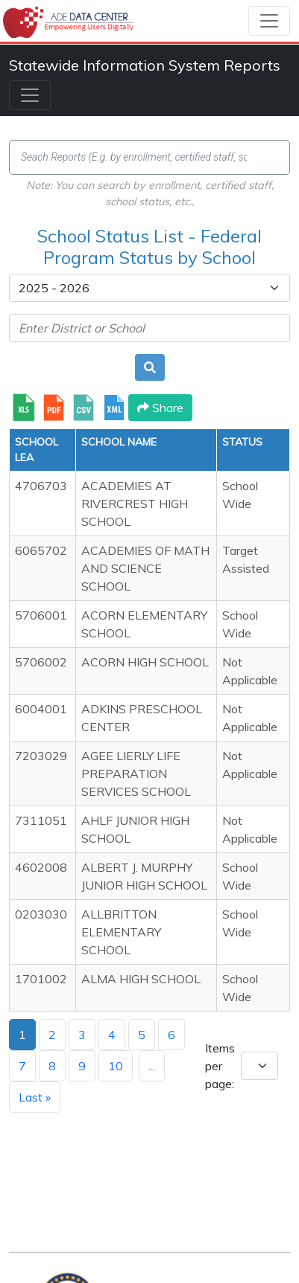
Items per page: (220, 1066)
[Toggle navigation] (269, 21)
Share (160, 407)
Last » (35, 1097)
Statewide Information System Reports (144, 65)
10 (115, 1065)
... (151, 1065)
